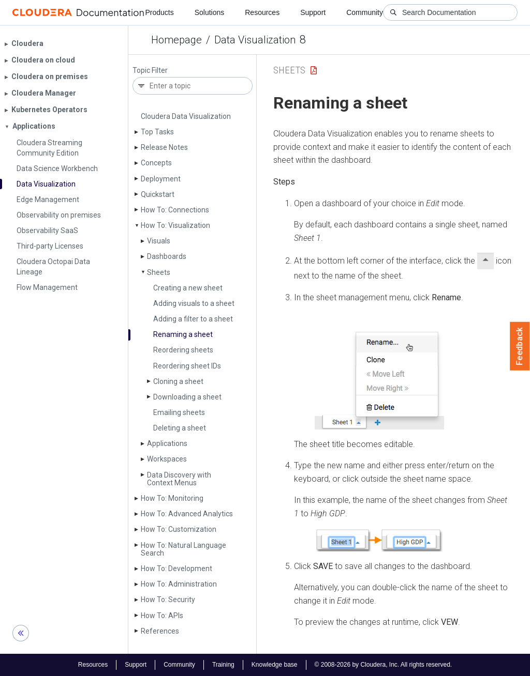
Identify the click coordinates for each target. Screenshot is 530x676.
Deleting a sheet (179, 428)
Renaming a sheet (183, 334)
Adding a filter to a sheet (193, 319)
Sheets (158, 272)
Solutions (210, 12)
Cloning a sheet (178, 381)
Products (159, 12)
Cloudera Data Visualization (186, 116)
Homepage (176, 40)
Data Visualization (255, 40)
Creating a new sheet (188, 288)
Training (223, 664)
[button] (379, 371)
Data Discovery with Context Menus (179, 479)
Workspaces (167, 459)
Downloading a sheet (187, 397)
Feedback (520, 346)
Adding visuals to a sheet (193, 303)
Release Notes (164, 147)
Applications (167, 443)
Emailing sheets (179, 412)
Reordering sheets (183, 350)
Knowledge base (275, 664)
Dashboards (166, 256)
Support (313, 12)
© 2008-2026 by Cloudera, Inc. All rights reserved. (383, 664)
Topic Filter (150, 70)
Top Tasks (157, 132)
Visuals (158, 241)
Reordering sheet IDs (187, 366)
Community (364, 12)
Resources (262, 12)
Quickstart (157, 194)
